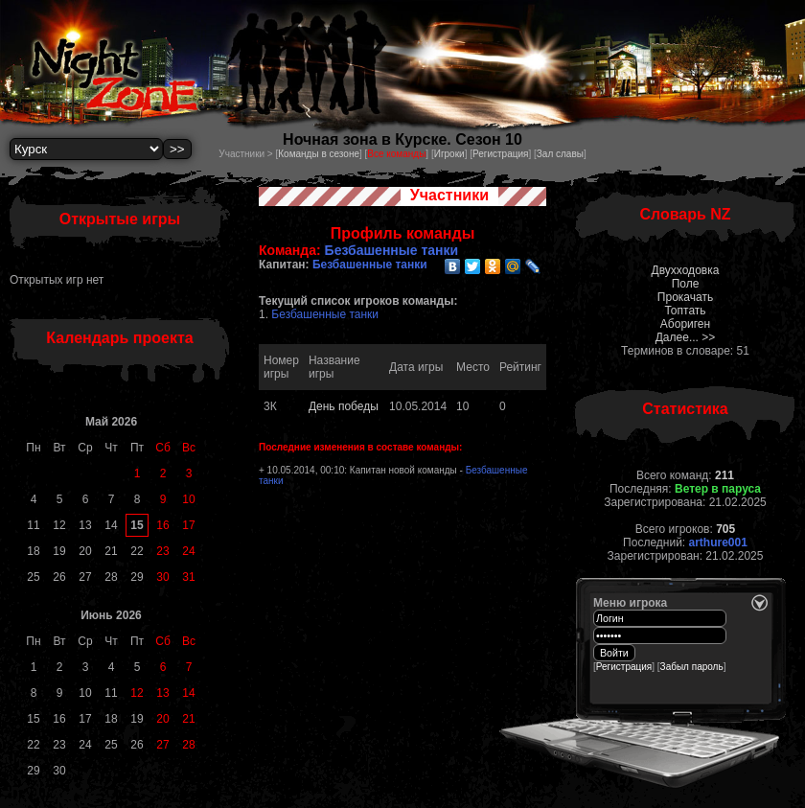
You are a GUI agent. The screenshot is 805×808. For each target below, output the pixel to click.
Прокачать (685, 297)
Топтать (684, 310)
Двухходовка (686, 270)
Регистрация (500, 154)
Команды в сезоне (318, 154)
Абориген (685, 324)
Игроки (449, 154)
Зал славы (560, 154)
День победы (344, 406)
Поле (686, 283)
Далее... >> (686, 337)
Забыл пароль (692, 666)
